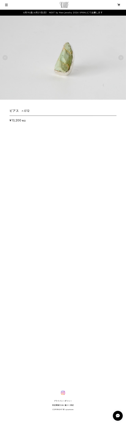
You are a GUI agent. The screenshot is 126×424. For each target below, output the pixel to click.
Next (121, 59)
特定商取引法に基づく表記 (63, 405)
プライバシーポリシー (63, 401)
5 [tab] (69, 104)
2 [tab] (60, 104)
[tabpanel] (63, 59)
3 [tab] (63, 104)
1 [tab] (56, 104)
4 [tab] (66, 104)
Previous (5, 59)
